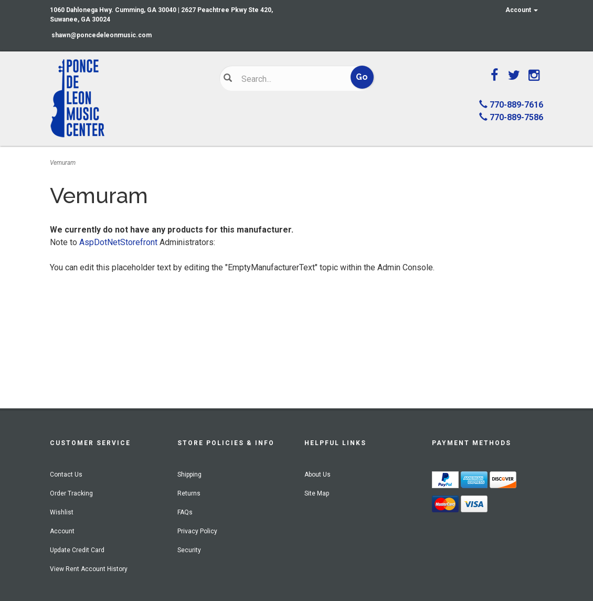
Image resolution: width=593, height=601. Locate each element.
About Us (317, 474)
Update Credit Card (77, 550)
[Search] (290, 79)
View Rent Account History (89, 569)
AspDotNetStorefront (118, 242)
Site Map (316, 493)
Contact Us (66, 474)
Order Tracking (71, 493)
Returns (188, 493)
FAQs (185, 512)
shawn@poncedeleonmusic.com (101, 35)
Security (189, 550)
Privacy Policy (197, 531)
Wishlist (61, 512)
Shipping (189, 474)
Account (521, 10)
